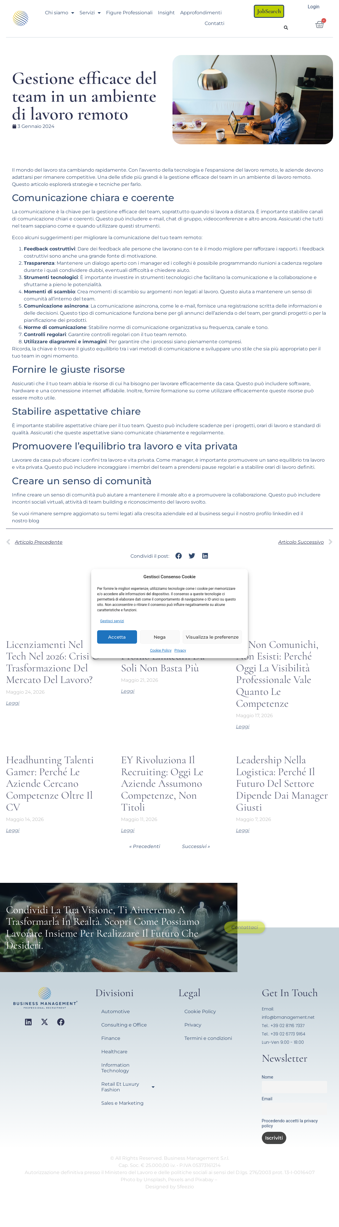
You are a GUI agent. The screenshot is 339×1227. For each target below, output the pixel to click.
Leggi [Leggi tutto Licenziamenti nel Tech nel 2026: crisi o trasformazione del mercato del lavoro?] (12, 703)
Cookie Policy (161, 650)
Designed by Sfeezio (169, 1187)
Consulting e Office (124, 1025)
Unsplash (155, 1179)
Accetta (117, 637)
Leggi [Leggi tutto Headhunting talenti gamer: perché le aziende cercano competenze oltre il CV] (12, 830)
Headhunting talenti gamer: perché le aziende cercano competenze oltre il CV (50, 783)
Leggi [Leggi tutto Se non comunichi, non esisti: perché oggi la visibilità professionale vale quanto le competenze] (242, 726)
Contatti (214, 23)
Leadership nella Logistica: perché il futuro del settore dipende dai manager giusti (282, 783)
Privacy (180, 650)
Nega (160, 637)
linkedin (282, 513)
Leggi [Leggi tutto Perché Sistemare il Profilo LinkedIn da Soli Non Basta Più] (127, 691)
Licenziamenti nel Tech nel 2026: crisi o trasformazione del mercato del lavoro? (53, 662)
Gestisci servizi (112, 621)
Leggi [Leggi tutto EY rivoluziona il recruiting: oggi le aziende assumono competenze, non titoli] (127, 830)
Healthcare (114, 1051)
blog (34, 521)
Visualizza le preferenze (212, 637)
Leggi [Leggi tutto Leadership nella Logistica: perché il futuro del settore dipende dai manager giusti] (242, 830)
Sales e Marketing (122, 1103)
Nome (267, 1077)
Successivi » (196, 846)
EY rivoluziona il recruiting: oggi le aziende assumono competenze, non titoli (162, 783)
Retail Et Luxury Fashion (128, 1087)
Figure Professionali (129, 12)
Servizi (90, 12)
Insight (166, 12)
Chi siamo (59, 12)
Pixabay (204, 1179)
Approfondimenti (201, 12)
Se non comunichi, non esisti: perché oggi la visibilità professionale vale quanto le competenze (277, 674)
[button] (286, 28)
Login (313, 7)
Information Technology (115, 1068)
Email (267, 1098)
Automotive (115, 1011)
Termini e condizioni (208, 1038)
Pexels (176, 1179)
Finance (110, 1038)
